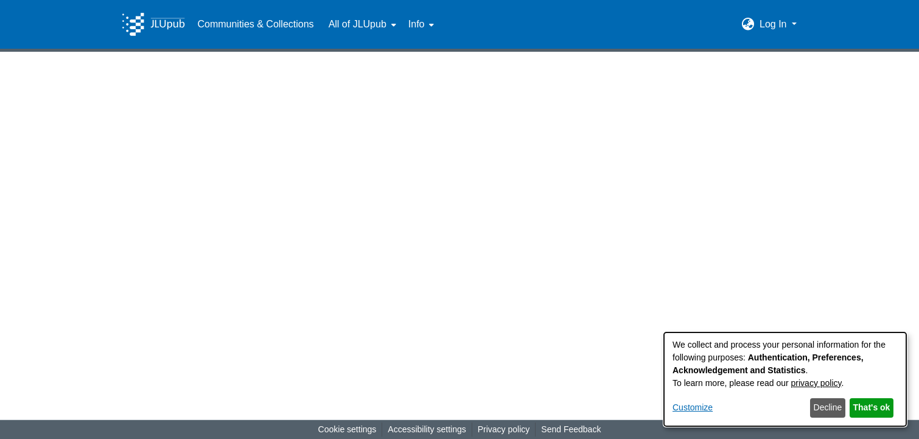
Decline (828, 407)
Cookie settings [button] (347, 429)
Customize (693, 407)
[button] (748, 24)
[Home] (153, 24)
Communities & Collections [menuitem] (255, 24)
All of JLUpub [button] (357, 24)
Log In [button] (774, 24)
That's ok (871, 407)
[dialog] (785, 379)
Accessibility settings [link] (427, 429)
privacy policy (816, 383)
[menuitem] (361, 24)
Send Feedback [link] (571, 429)
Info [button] (416, 24)
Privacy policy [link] (504, 429)
